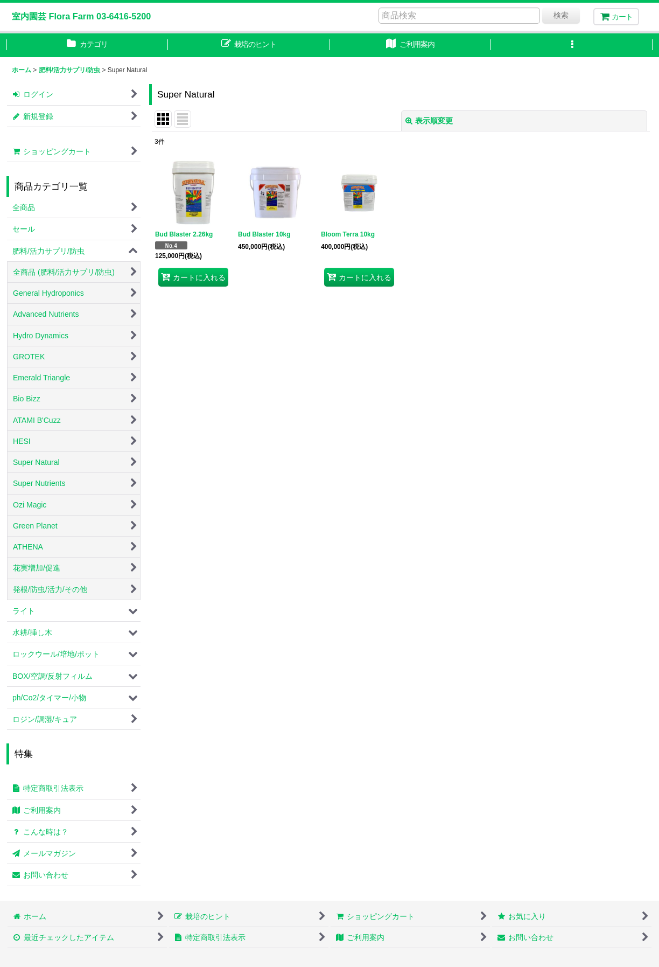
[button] (572, 45)
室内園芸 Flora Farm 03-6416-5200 (81, 16)
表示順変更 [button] (429, 120)
